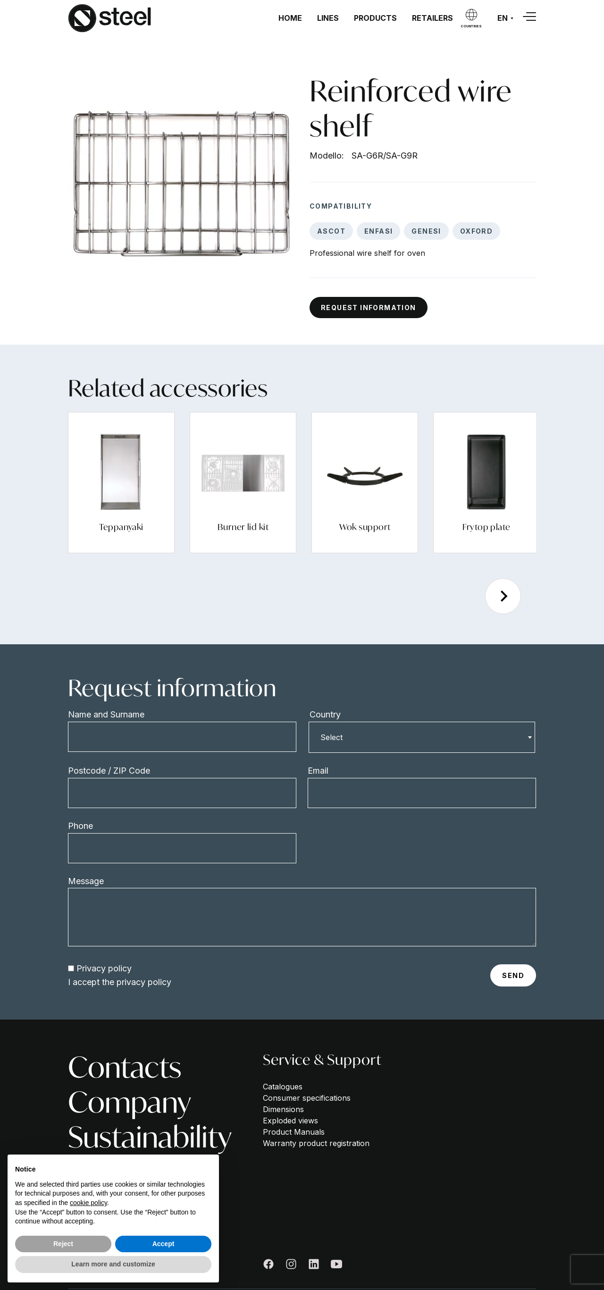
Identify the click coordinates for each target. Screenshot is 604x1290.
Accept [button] (163, 1244)
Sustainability (150, 1137)
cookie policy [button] (88, 1202)
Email (318, 771)
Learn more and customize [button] (113, 1264)
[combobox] (422, 737)
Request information (368, 308)
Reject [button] (63, 1244)
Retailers (432, 18)
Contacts (124, 1067)
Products (375, 18)
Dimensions (283, 1109)
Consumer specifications (307, 1098)
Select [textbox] (331, 737)
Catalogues (282, 1086)
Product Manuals (294, 1132)
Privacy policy (104, 968)
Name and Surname (106, 714)
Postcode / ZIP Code (109, 771)
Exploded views (290, 1120)
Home (290, 18)
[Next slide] (503, 596)
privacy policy (144, 982)
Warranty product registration (316, 1143)
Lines (328, 18)
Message (86, 881)
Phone (80, 826)
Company (129, 1102)
